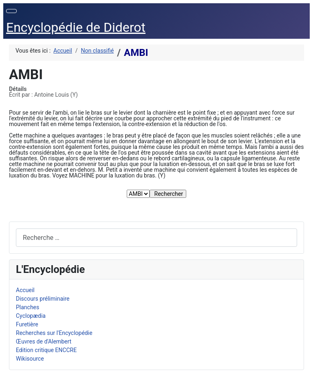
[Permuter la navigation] (11, 11)
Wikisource (30, 358)
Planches (27, 307)
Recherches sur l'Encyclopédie (54, 333)
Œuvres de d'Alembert (43, 341)
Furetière (27, 324)
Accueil (25, 290)
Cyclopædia (31, 316)
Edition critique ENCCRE (46, 350)
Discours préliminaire (42, 298)
